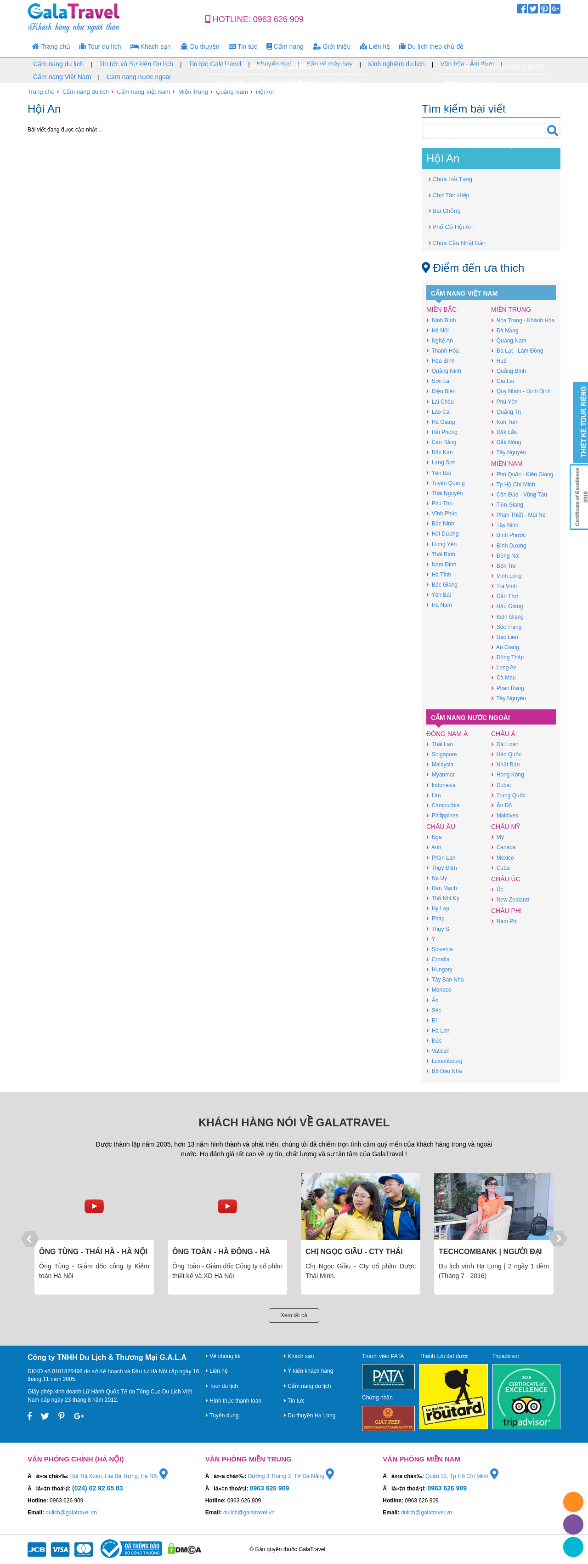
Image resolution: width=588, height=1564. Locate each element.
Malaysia (439, 764)
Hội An (265, 91)
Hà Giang (440, 421)
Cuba (500, 867)
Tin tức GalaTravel (215, 64)
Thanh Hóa (442, 350)
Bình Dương (508, 545)
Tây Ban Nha (445, 979)
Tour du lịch (100, 46)
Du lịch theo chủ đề (431, 46)
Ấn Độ (501, 805)
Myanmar (440, 774)
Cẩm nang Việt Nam (62, 76)
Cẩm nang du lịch (58, 64)
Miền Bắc (441, 309)
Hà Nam (439, 604)
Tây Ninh (504, 524)
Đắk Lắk (504, 431)
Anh (433, 847)
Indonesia (441, 785)
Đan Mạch (441, 888)
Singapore (441, 754)
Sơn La (437, 380)
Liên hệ (375, 46)
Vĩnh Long (506, 575)
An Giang (505, 647)
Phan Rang (507, 688)
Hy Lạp (437, 908)
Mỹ (497, 836)
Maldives (504, 815)
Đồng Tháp (507, 657)
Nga (434, 836)
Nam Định (441, 564)
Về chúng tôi (223, 1356)
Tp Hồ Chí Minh (513, 484)
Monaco (438, 989)
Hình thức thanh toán (233, 1401)
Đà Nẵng (504, 330)
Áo (432, 1000)
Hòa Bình (440, 360)
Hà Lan (437, 1030)
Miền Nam (507, 463)
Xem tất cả (294, 1315)
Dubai (501, 785)
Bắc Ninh (440, 523)
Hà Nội (437, 330)
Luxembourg (444, 1060)
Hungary (439, 969)
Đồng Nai (505, 555)
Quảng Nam (232, 91)
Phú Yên (504, 401)
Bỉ (431, 1020)
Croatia (437, 959)
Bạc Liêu (504, 637)
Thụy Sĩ (438, 928)
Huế (499, 360)
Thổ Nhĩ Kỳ (442, 898)
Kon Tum (505, 421)
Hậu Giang (507, 606)
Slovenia (439, 949)
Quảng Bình (508, 370)
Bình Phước (508, 534)
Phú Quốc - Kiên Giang (522, 474)
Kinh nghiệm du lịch (396, 64)
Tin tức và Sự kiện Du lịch (136, 64)
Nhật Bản (505, 764)
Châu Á (503, 733)
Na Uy (436, 877)
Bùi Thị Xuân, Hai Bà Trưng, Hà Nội (119, 1476)
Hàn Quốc (506, 754)
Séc (433, 1010)
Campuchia (442, 805)
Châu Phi (506, 910)
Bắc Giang (442, 584)
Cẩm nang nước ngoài (139, 76)
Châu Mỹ (505, 826)
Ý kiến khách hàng (308, 1371)
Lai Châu (440, 401)
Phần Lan (440, 857)
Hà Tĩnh (438, 574)
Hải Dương (442, 533)
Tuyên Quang (445, 482)
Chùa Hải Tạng (450, 179)
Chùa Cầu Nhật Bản (457, 242)
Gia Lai (502, 380)
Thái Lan (439, 744)
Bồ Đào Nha (444, 1070)
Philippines (442, 815)
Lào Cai (438, 411)
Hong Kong (507, 774)
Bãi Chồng (445, 210)
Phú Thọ (439, 503)
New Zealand (510, 899)
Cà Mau (503, 677)
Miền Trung (193, 91)
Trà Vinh (504, 585)
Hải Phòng (442, 431)
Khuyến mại (274, 64)
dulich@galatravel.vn (71, 1512)
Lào (433, 795)
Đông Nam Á (447, 733)
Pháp (435, 918)
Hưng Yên (441, 544)
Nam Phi (504, 921)
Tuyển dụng (222, 1415)
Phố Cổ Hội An (451, 226)
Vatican (438, 1050)
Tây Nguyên (508, 452)
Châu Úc (505, 879)
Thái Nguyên (444, 493)
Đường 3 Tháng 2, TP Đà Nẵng (291, 1476)
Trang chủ (51, 46)
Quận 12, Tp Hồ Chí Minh (461, 1476)
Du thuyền (200, 46)
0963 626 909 (278, 19)
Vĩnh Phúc (441, 513)
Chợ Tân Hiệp (449, 195)
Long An (504, 667)
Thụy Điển (441, 867)
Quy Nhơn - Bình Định (521, 391)
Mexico (502, 857)
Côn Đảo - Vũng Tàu (519, 494)
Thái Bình (440, 554)
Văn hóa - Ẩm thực (467, 64)
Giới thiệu (332, 46)
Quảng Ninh (443, 370)
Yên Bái (438, 472)
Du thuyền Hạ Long (309, 1415)
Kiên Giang (507, 616)
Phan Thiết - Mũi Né (518, 514)
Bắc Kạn (439, 452)
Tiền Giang (507, 504)
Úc (497, 889)
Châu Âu (440, 826)
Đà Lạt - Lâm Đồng (517, 350)
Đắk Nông (506, 442)
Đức (434, 1040)
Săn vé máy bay (329, 64)
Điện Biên (441, 391)
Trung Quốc (508, 795)
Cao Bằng (441, 442)
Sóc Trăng (506, 626)
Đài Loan (505, 744)
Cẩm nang (285, 46)
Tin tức (243, 46)
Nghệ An (439, 340)
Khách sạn (150, 46)
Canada (503, 847)
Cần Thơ (504, 596)
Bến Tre (503, 565)
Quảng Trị (506, 411)
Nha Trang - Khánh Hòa (522, 320)
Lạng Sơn (441, 462)
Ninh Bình (441, 320)
